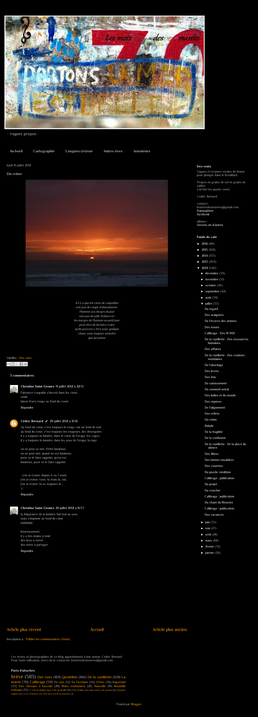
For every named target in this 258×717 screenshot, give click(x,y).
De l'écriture (79, 682)
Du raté (59, 682)
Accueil (97, 629)
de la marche (63, 694)
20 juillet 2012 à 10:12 (64, 421)
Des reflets (212, 413)
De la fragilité (214, 432)
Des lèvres (212, 371)
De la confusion (215, 438)
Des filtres (212, 454)
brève (17, 676)
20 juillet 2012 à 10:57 (70, 508)
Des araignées (214, 315)
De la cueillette (99, 677)
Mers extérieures (73, 686)
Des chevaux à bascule (35, 686)
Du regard (211, 309)
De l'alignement (215, 407)
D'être (100, 682)
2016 (205, 243)
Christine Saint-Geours (37, 386)
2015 (205, 249)
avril (208, 534)
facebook (203, 214)
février (210, 546)
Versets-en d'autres (210, 225)
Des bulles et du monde (220, 395)
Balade (209, 426)
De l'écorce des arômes (221, 321)
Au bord (16, 151)
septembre (212, 291)
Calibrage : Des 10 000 (220, 333)
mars (209, 540)
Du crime (211, 419)
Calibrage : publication (219, 478)
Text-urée (47, 694)
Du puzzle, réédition (218, 472)
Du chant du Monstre (219, 502)
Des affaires (213, 349)
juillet (209, 303)
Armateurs (141, 151)
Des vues (25, 358)
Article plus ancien (170, 629)
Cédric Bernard (32, 421)
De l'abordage (214, 365)
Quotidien (69, 677)
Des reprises (213, 401)
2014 (205, 255)
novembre (212, 279)
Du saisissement (216, 383)
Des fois (210, 377)
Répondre (27, 407)
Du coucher (212, 490)
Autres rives (113, 151)
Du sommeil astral (217, 389)
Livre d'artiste (31, 694)
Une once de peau (100, 690)
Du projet (211, 484)
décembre (212, 273)
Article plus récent (24, 629)
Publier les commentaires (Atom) (48, 639)
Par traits (78, 690)
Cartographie (44, 151)
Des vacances (214, 514)
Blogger (136, 704)
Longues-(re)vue (79, 151)
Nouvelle (100, 686)
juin (208, 522)
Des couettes (214, 466)
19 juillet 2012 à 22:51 (69, 386)
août (208, 297)
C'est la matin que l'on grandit (47, 690)
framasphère (205, 210)
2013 (205, 261)
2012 (205, 268)
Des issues (212, 327)
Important (119, 682)
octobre (211, 285)
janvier (210, 552)
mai (208, 528)
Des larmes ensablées (219, 460)
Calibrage (37, 682)
